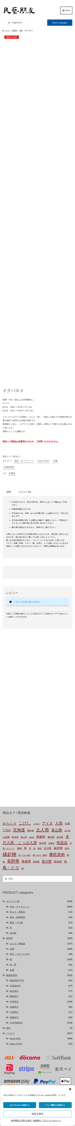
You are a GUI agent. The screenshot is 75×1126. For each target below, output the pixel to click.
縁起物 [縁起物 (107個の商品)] (9, 738)
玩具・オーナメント (24, 345)
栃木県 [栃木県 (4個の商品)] (42, 728)
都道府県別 (11, 859)
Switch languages (59, 23)
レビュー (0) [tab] (25, 376)
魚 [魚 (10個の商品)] (65, 746)
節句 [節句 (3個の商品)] (67, 733)
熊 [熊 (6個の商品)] (25, 732)
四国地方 (14, 902)
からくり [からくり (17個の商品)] (9, 708)
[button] (70, 1089)
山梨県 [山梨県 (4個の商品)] (6, 721)
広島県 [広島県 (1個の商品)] (31, 722)
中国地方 (14, 896)
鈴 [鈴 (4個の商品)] (68, 739)
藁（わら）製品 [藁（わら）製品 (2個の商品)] (40, 740)
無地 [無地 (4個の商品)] (19, 733)
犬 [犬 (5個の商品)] (30, 732)
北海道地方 (9, 351)
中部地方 (14, 886)
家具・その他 (16, 807)
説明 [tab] (9, 376)
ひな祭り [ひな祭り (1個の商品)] (36, 708)
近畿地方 (14, 891)
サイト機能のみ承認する (55, 1105)
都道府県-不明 (17, 865)
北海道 (11, 357)
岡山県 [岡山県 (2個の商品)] (24, 722)
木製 (20, 31)
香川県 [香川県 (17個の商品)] (47, 746)
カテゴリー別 (12, 786)
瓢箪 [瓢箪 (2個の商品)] (40, 733)
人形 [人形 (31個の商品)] (59, 708)
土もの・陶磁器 (17, 828)
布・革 (13, 849)
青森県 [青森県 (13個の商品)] (26, 746)
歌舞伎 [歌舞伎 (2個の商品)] (51, 728)
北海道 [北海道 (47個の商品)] (19, 714)
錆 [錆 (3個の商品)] (4, 746)
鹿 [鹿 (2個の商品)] (22, 753)
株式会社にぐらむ (18, 1060)
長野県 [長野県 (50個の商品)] (13, 746)
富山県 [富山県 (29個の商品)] (56, 715)
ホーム (7, 31)
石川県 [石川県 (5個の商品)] (47, 732)
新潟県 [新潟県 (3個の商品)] (60, 721)
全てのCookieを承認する (19, 1105)
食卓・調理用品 (17, 801)
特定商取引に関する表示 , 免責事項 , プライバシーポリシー (36, 1120)
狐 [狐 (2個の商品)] (34, 733)
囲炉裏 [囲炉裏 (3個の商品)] (30, 715)
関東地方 (14, 880)
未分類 (13, 817)
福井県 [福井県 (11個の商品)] (58, 732)
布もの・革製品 (17, 796)
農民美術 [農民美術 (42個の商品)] (57, 739)
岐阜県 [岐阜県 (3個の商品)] (15, 721)
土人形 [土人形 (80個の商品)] (42, 714)
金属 (12, 854)
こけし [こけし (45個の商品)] (25, 707)
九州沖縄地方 (16, 907)
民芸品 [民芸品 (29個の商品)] (62, 727)
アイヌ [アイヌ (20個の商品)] (47, 708)
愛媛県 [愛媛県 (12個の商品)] (40, 721)
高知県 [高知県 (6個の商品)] (58, 746)
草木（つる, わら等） (20, 838)
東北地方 (14, 875)
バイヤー (10, 917)
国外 (8, 912)
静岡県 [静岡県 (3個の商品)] (36, 746)
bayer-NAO (43, 345)
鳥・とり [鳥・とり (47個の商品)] (11, 752)
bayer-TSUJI (16, 928)
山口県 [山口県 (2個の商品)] (67, 715)
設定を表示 (37, 1113)
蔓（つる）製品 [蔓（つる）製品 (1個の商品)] (25, 740)
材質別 (14, 31)
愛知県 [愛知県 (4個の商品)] (50, 721)
